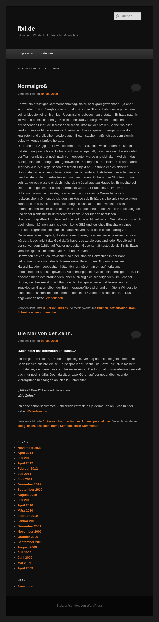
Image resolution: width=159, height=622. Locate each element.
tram (132, 308)
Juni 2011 (25, 479)
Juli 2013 (24, 458)
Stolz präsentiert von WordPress (79, 605)
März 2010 (25, 510)
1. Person (50, 421)
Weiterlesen (56, 298)
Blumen (102, 308)
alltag (21, 426)
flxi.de (26, 28)
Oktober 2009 (28, 537)
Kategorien (48, 53)
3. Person (50, 308)
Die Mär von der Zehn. (45, 333)
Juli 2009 (24, 552)
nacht (31, 426)
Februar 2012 (28, 468)
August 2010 (27, 495)
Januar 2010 (27, 521)
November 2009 (29, 531)
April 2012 (25, 463)
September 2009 (30, 542)
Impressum (26, 53)
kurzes (63, 308)
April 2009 (25, 568)
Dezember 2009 (29, 526)
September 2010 (30, 489)
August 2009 (27, 547)
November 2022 (29, 447)
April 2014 (25, 453)
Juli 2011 (24, 474)
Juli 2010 (24, 500)
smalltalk (43, 426)
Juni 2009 (25, 557)
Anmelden (25, 586)
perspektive (101, 421)
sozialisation (118, 308)
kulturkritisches (69, 421)
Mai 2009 (24, 563)
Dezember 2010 (29, 484)
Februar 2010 (28, 516)
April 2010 (25, 505)
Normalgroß (32, 86)
